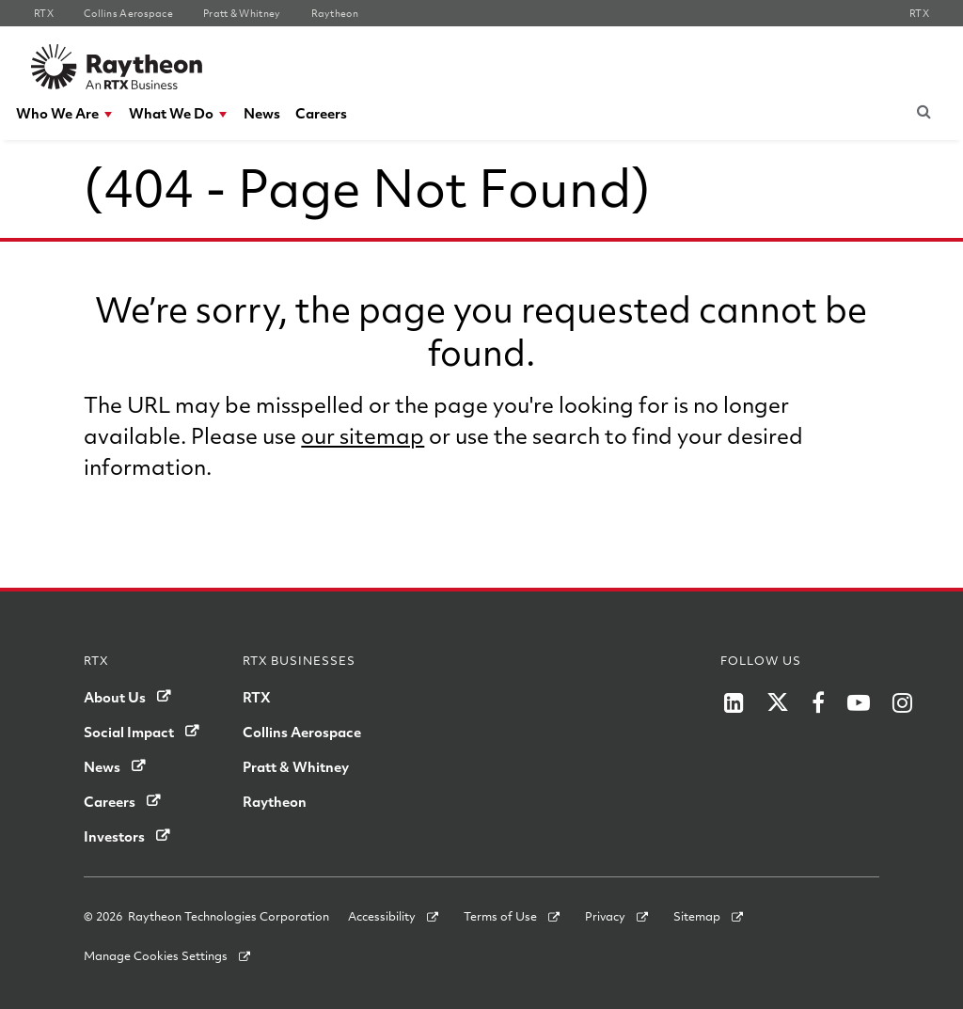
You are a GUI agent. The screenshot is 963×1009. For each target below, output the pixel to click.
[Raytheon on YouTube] (858, 702)
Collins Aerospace (302, 731)
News (262, 112)
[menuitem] (64, 113)
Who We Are (57, 112)
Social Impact (129, 731)
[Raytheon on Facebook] (818, 702)
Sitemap (696, 915)
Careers (321, 112)
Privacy (605, 915)
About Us (115, 696)
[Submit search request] (924, 111)
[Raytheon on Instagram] (902, 702)
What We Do (171, 112)
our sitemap (362, 435)
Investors (114, 836)
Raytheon (275, 801)
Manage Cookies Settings (156, 955)
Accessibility (382, 915)
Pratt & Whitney (296, 766)
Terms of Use (500, 915)
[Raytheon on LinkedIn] (734, 702)
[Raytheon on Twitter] (777, 702)
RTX (257, 696)
